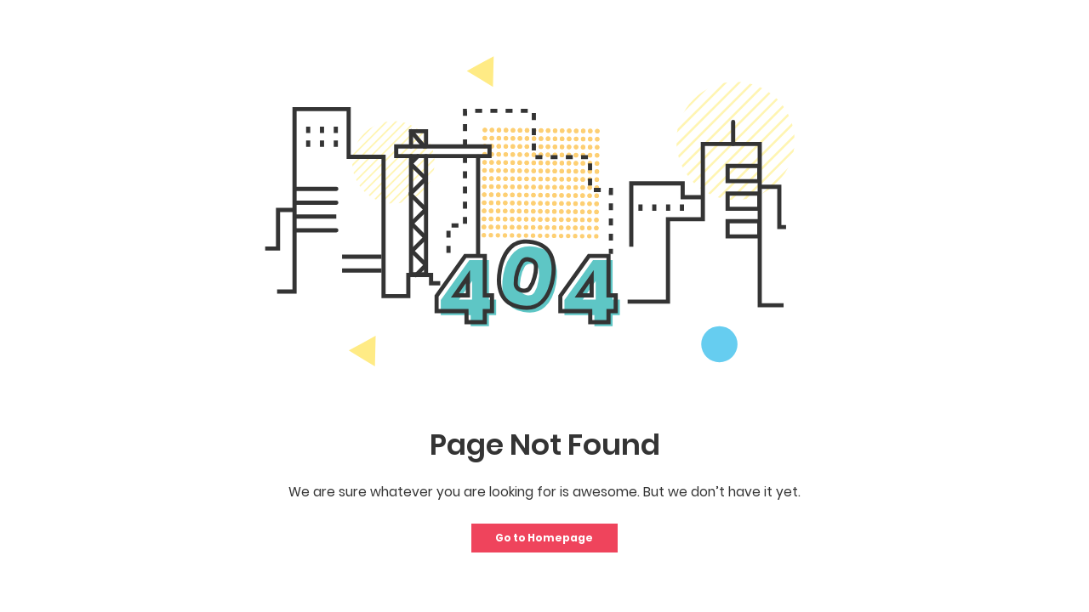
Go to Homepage (544, 537)
